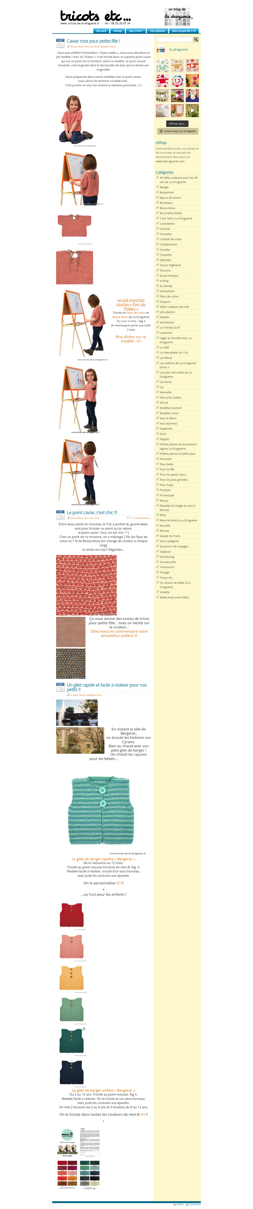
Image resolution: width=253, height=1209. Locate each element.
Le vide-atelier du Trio (174, 352)
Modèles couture (171, 408)
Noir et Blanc (168, 418)
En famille (166, 286)
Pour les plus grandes (174, 479)
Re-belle (165, 525)
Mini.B (82, 694)
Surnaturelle (168, 562)
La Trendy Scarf (170, 327)
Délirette (165, 260)
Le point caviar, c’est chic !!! (92, 512)
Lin (162, 387)
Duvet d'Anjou (169, 276)
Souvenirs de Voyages (174, 546)
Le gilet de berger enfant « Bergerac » (103, 1090)
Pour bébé (166, 464)
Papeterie (166, 428)
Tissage (164, 572)
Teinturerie (167, 567)
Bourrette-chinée (171, 213)
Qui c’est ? (136, 31)
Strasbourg (167, 557)
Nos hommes (168, 423)
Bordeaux (166, 203)
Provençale (167, 495)
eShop (117, 31)
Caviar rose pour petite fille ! (93, 41)
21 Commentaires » (141, 517)
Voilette (165, 592)
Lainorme (166, 333)
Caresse (165, 229)
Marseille (166, 392)
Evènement (167, 291)
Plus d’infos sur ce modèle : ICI (131, 338)
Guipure (165, 302)
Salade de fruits (170, 536)
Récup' (164, 500)
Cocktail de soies (170, 239)
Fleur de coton (91, 46)
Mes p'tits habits (170, 397)
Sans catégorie (169, 541)
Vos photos (157, 31)
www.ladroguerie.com (170, 161)
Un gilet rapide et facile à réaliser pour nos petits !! (107, 687)
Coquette (166, 255)
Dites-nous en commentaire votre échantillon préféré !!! (119, 633)
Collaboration (169, 244)
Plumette (166, 459)
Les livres (166, 382)
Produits (165, 490)
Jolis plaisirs (167, 312)
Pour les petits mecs (173, 474)
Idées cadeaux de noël (174, 307)
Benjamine (167, 192)
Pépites (164, 439)
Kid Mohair (167, 322)
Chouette (166, 234)
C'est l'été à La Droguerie (176, 218)
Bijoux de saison (170, 197)
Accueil (101, 31)
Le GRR (164, 347)
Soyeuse (165, 551)
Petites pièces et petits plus (177, 453)
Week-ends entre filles (174, 597)
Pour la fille (167, 469)
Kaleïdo (165, 317)
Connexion (195, 1204)
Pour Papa (166, 485)
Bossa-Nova (77, 46)
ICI (118, 882)
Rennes (165, 531)
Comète (165, 250)
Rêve (163, 515)
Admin (180, 1204)
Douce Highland (170, 265)
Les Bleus (166, 358)
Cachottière (167, 223)
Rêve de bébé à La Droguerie (178, 520)
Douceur (165, 270)
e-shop (74, 694)
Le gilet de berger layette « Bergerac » (103, 858)
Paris (163, 434)
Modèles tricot (108, 46)
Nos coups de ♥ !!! (184, 31)
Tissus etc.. (167, 577)
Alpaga (164, 187)
